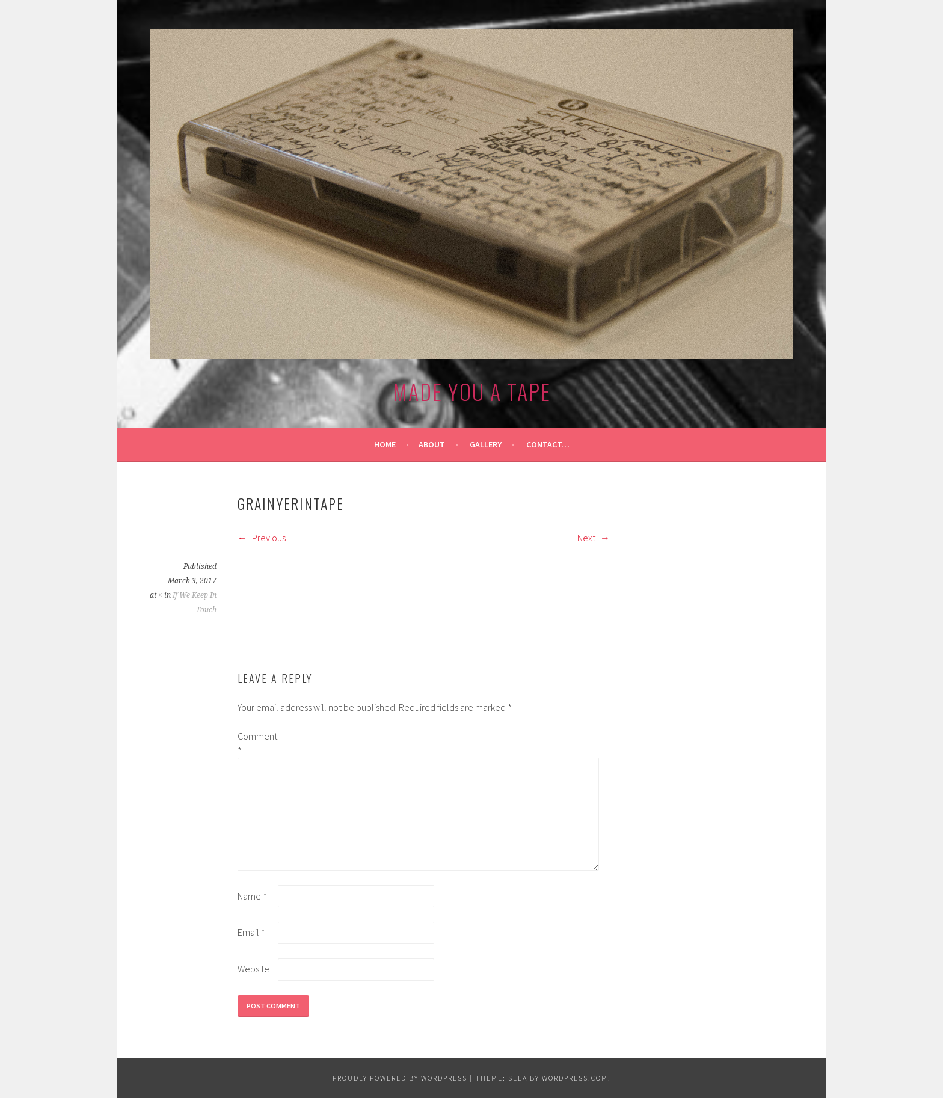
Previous (262, 538)
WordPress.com (575, 1077)
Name (252, 896)
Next (593, 538)
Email (251, 932)
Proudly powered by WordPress (400, 1077)
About (432, 444)
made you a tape (472, 391)
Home (385, 444)
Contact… (548, 444)
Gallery (486, 444)
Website (253, 969)
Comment (257, 743)
